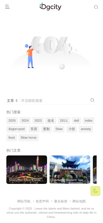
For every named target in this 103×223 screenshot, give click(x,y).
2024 (25, 120)
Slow (58, 129)
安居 (34, 129)
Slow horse (28, 137)
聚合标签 (60, 201)
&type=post (17, 129)
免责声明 (42, 201)
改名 (51, 120)
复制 (46, 129)
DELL (64, 120)
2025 (12, 120)
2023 (38, 120)
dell (76, 120)
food (12, 137)
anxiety (86, 129)
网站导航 (24, 201)
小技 (71, 129)
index (88, 120)
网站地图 (79, 201)
